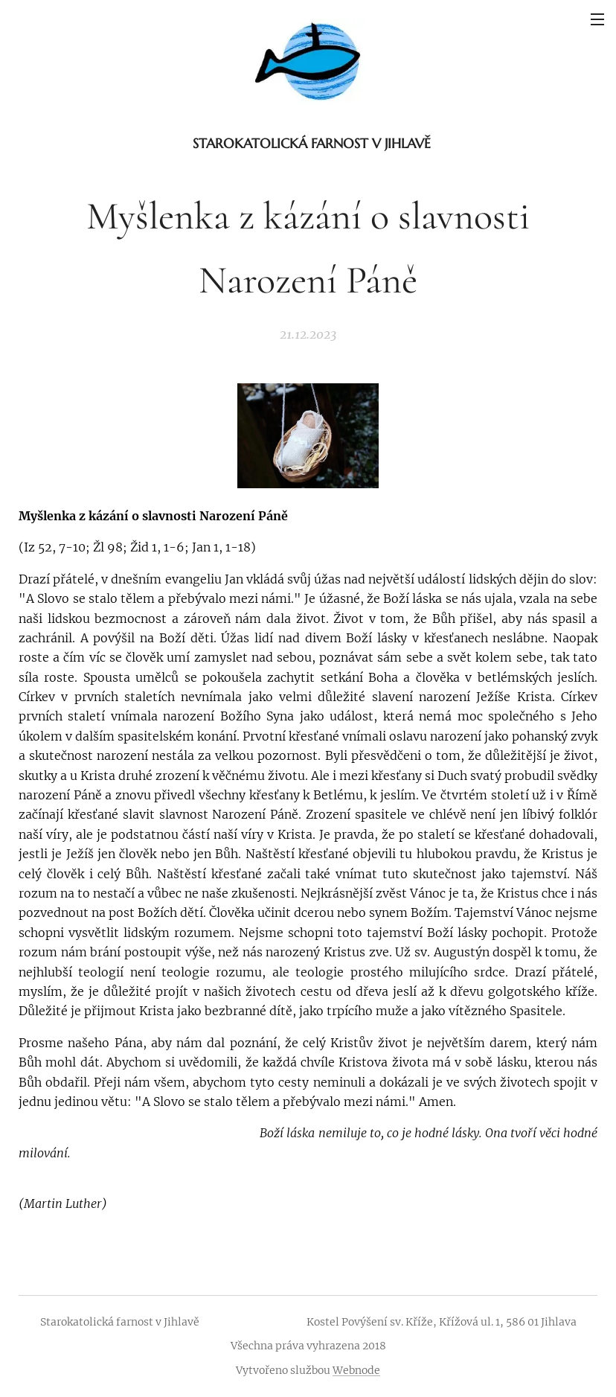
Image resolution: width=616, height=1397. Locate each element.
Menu (597, 19)
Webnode (356, 1370)
